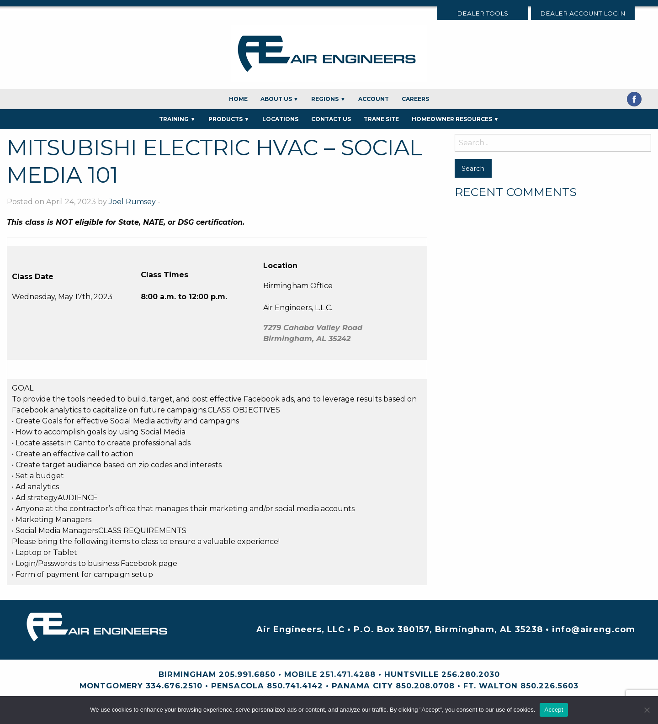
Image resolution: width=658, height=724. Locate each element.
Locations (280, 119)
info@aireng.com (593, 629)
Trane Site (381, 119)
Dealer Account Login (583, 13)
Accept (553, 709)
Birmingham (187, 674)
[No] (646, 709)
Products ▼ (228, 119)
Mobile (300, 674)
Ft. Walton (490, 685)
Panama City (362, 685)
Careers (415, 98)
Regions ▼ (328, 98)
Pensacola (237, 685)
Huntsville (411, 674)
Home (238, 98)
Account (373, 98)
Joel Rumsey (132, 201)
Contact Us (331, 119)
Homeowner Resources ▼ (455, 119)
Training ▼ (177, 119)
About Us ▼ (279, 98)
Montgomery (111, 685)
